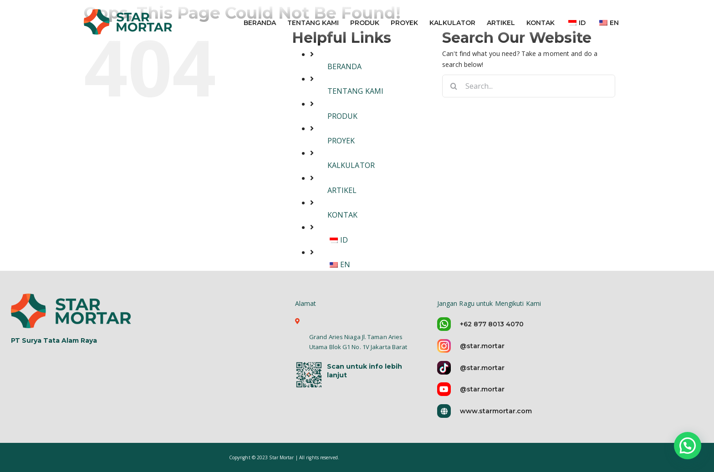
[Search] (453, 86)
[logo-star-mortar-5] (72, 310)
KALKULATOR (351, 165)
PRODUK (342, 116)
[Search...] (528, 86)
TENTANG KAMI (355, 91)
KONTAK (342, 215)
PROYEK (341, 141)
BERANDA (344, 66)
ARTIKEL (342, 190)
